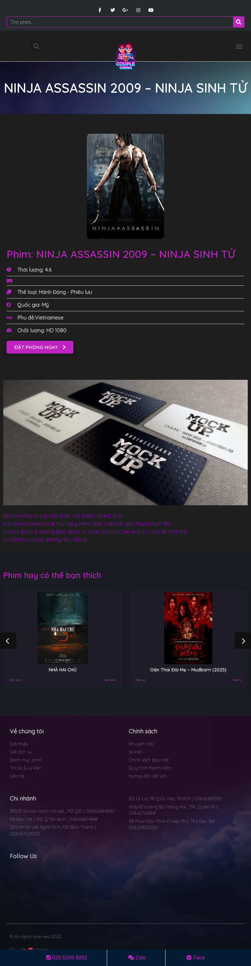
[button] (239, 46)
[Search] (238, 22)
